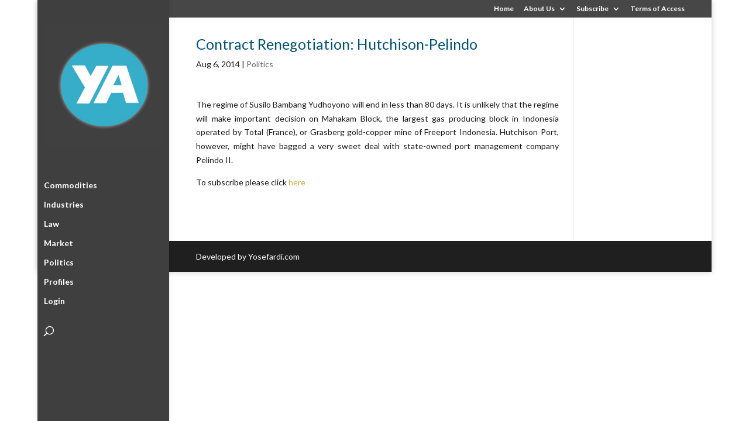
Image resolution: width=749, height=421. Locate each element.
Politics (59, 260)
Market (58, 241)
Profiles (59, 279)
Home (504, 9)
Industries (64, 202)
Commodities (70, 183)
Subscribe (592, 9)
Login (54, 299)
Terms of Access (657, 9)
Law (51, 222)
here (296, 182)
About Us (539, 9)
